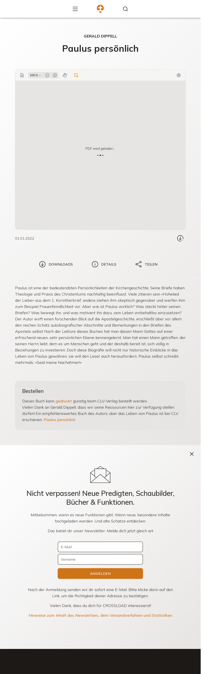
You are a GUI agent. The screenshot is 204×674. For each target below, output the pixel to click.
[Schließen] (191, 454)
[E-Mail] (100, 547)
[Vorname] (100, 559)
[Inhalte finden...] (125, 9)
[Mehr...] (75, 9)
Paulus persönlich (59, 419)
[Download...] (180, 238)
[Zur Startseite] (100, 8)
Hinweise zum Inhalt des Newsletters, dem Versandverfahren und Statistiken (100, 615)
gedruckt (63, 401)
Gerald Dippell (100, 36)
